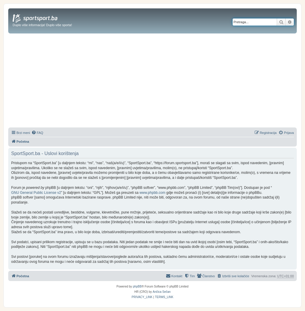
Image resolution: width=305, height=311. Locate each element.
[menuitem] (37, 132)
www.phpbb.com (152, 193)
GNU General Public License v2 (36, 193)
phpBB (137, 286)
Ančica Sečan (162, 291)
